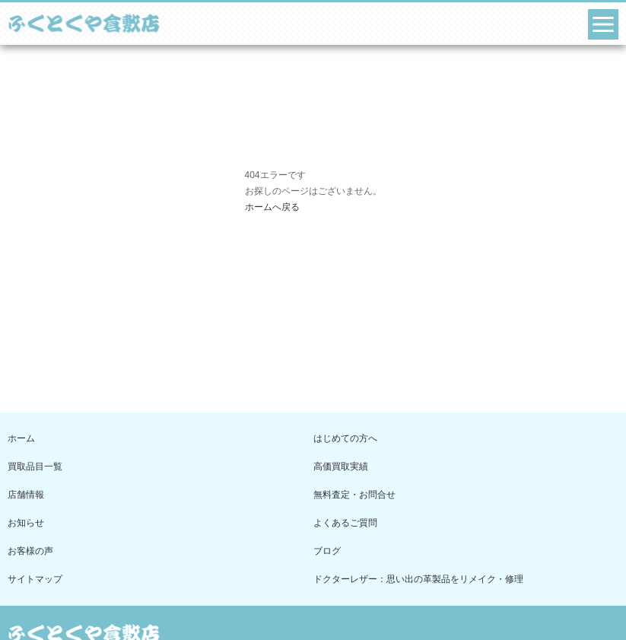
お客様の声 (30, 551)
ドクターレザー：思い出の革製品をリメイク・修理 (418, 579)
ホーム (21, 438)
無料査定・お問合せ (354, 494)
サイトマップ (35, 579)
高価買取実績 (340, 466)
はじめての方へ (345, 438)
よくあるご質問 (345, 522)
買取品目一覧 (35, 466)
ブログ (327, 551)
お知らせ (26, 522)
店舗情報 (26, 494)
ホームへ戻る (272, 207)
